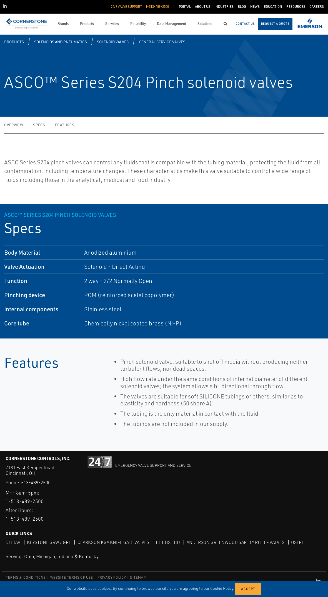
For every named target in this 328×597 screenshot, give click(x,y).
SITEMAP (138, 577)
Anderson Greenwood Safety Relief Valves (235, 542)
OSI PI (297, 542)
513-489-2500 (36, 482)
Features (64, 125)
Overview (13, 125)
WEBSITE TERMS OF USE (71, 577)
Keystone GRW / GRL (49, 542)
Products (14, 41)
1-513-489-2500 (25, 501)
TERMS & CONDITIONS (26, 577)
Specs (39, 125)
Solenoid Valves (113, 41)
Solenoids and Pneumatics (60, 41)
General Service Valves (162, 41)
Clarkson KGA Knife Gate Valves (113, 542)
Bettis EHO (168, 542)
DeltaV (13, 542)
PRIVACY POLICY (111, 577)
